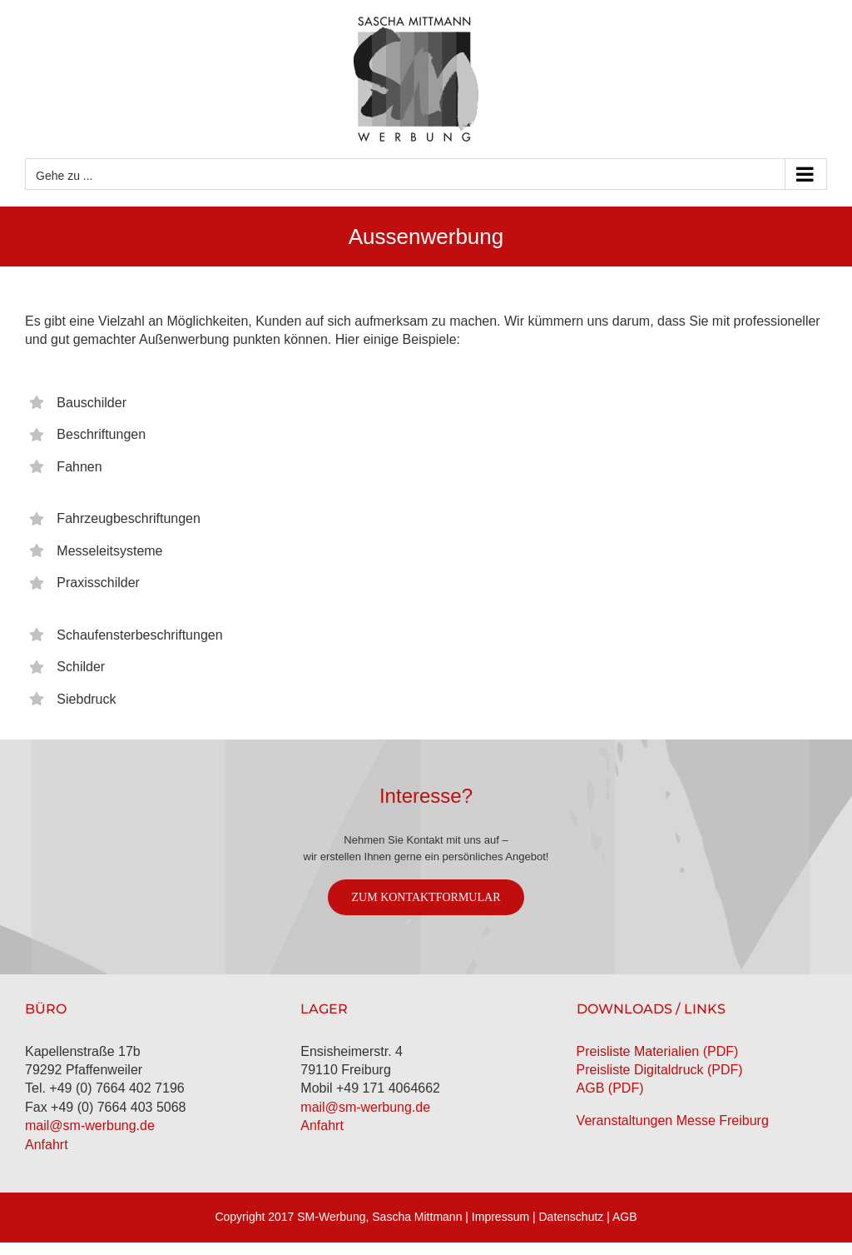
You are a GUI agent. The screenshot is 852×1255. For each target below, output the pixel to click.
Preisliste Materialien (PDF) (658, 1051)
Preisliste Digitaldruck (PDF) (660, 1070)
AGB (624, 1216)
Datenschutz (571, 1216)
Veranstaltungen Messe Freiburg (673, 1120)
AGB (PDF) (610, 1088)
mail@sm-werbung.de (90, 1125)
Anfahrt (46, 1145)
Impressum (500, 1216)
